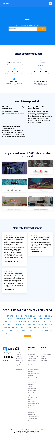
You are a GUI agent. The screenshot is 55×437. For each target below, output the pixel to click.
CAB (46, 330)
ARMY (40, 322)
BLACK (28, 327)
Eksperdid (43, 358)
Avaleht (17, 349)
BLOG (34, 327)
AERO (34, 319)
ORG (11, 316)
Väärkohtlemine (29, 432)
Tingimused (16, 432)
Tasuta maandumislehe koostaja (32, 365)
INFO (25, 316)
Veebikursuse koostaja (33, 403)
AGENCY (47, 319)
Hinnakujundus (19, 352)
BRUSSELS (14, 330)
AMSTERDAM (32, 322)
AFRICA (40, 319)
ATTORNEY (15, 325)
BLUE (39, 327)
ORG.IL (4, 319)
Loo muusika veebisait (33, 380)
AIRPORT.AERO (15, 322)
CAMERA (4, 333)
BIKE (17, 327)
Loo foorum (31, 401)
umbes (43, 349)
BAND (30, 325)
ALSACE (23, 322)
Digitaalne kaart (32, 395)
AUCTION (23, 325)
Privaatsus (22, 432)
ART (44, 322)
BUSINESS (30, 330)
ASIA (49, 322)
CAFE (51, 330)
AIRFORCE (5, 322)
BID (13, 327)
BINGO (23, 327)
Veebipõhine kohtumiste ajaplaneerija (31, 412)
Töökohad (46, 354)
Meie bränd (44, 360)
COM (3, 316)
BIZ (15, 316)
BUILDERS (22, 330)
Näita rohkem (27, 335)
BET (9, 327)
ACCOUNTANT (20, 319)
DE (46, 316)
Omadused (18, 354)
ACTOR (28, 319)
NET (7, 316)
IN (43, 316)
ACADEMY (10, 319)
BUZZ (38, 330)
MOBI (30, 316)
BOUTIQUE (5, 330)
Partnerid (43, 356)
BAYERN (44, 325)
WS (34, 316)
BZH (42, 330)
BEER (50, 325)
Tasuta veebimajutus (33, 416)
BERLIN (4, 327)
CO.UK (39, 316)
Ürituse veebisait (32, 377)
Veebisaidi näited (19, 358)
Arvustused (18, 356)
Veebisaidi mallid (19, 360)
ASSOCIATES (6, 325)
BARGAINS (36, 325)
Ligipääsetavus (37, 432)
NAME (20, 316)
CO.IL (50, 316)
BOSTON (46, 327)
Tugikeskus (44, 352)
